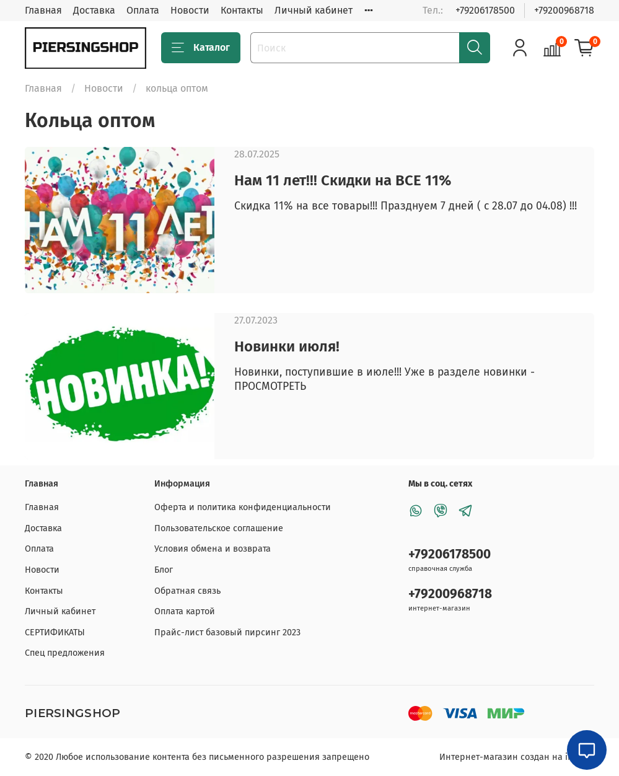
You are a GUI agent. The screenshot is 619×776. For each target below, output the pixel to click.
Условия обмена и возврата (212, 549)
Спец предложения (65, 653)
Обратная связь (187, 591)
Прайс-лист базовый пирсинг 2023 (227, 632)
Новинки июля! (287, 346)
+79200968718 (564, 10)
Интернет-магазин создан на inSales (516, 757)
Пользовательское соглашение (218, 528)
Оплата (142, 10)
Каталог (201, 48)
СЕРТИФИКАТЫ (55, 632)
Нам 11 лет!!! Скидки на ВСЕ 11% (342, 180)
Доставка (94, 10)
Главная (43, 10)
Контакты (242, 10)
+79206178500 (485, 10)
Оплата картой (184, 611)
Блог (163, 570)
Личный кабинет (313, 10)
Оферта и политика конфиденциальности (242, 507)
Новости (189, 10)
